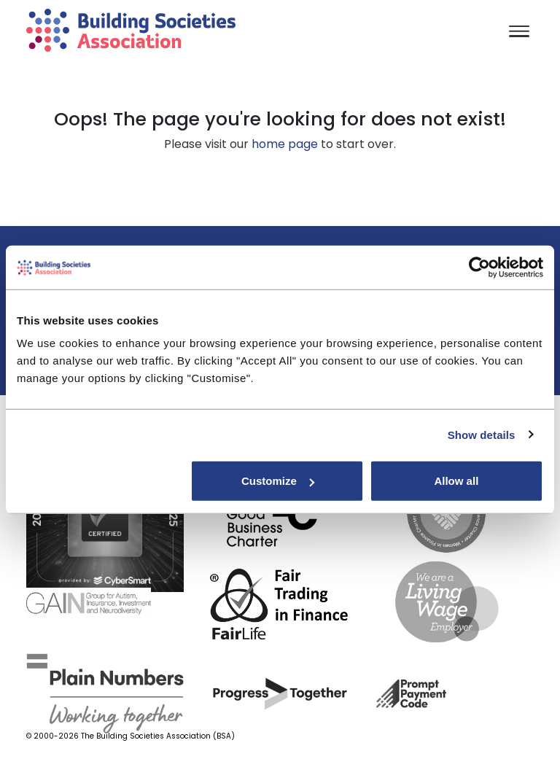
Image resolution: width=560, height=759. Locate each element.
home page (285, 144)
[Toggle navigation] (519, 32)
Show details (482, 434)
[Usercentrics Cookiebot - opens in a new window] (479, 267)
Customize (277, 481)
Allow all (456, 481)
